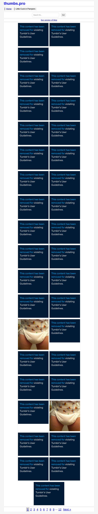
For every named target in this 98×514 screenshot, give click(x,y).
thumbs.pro (14, 3)
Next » (67, 509)
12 (59, 509)
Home (8, 9)
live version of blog (49, 20)
